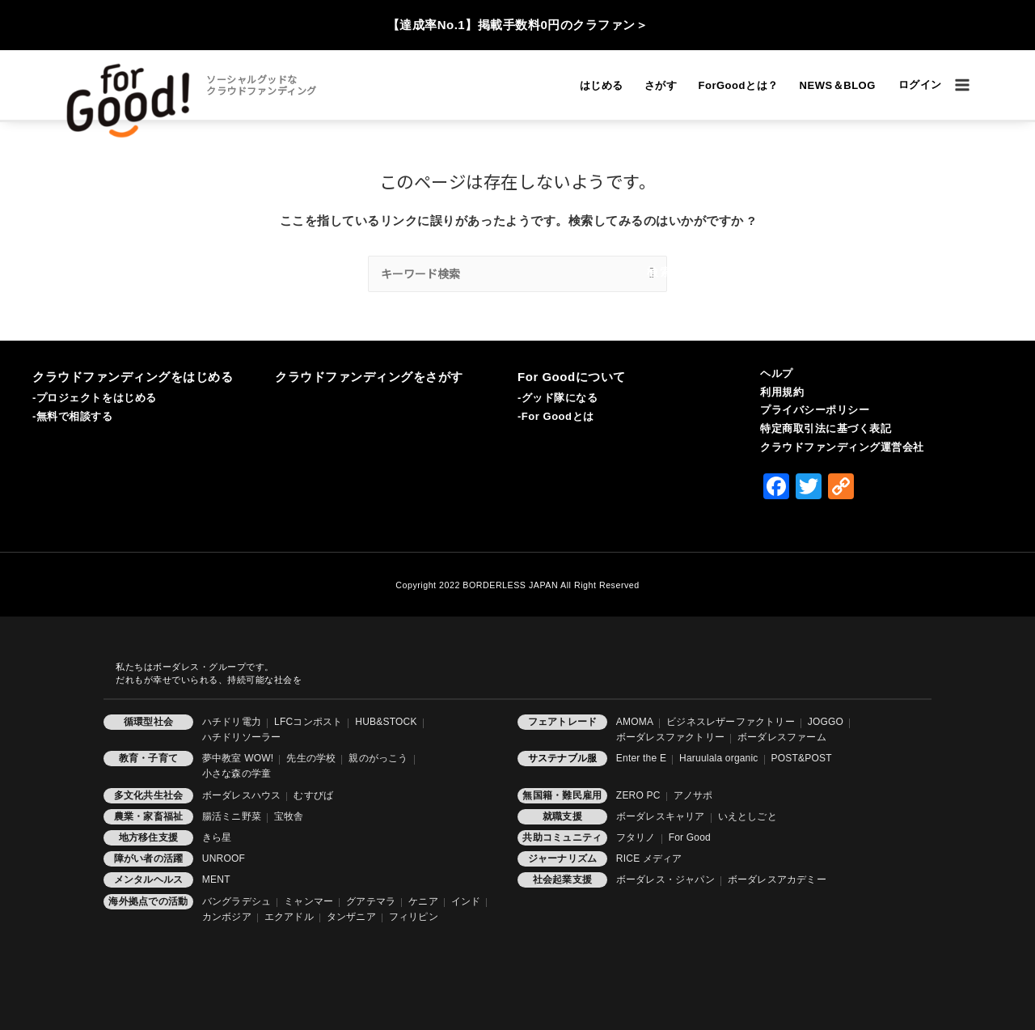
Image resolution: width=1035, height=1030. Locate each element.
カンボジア (226, 916)
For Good (690, 837)
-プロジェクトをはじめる (94, 398)
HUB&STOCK (385, 721)
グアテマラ (370, 901)
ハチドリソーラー (241, 737)
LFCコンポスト (308, 721)
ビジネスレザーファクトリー (730, 721)
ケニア (423, 901)
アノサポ (693, 795)
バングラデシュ (236, 901)
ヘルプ (776, 373)
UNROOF (223, 858)
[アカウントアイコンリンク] (920, 85)
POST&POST (801, 758)
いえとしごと (747, 816)
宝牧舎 (289, 816)
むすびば (313, 795)
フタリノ (636, 837)
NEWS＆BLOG (838, 85)
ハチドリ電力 (231, 721)
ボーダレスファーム (781, 737)
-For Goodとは (556, 416)
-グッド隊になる (558, 398)
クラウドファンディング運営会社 (842, 447)
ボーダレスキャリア (660, 816)
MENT (216, 879)
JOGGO (825, 721)
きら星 (217, 837)
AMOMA (634, 721)
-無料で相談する (72, 416)
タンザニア (351, 916)
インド (466, 901)
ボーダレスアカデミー (777, 879)
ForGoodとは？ (738, 85)
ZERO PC (638, 795)
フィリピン (413, 916)
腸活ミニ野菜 (231, 816)
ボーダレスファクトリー (670, 737)
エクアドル (289, 916)
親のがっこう (378, 758)
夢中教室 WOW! (237, 758)
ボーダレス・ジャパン (665, 879)
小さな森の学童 (236, 773)
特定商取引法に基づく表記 (825, 428)
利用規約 (782, 392)
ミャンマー (308, 901)
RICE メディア (649, 858)
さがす (661, 85)
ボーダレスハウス (241, 795)
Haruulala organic (718, 758)
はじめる (601, 85)
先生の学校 (311, 758)
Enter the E (641, 758)
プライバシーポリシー (814, 410)
